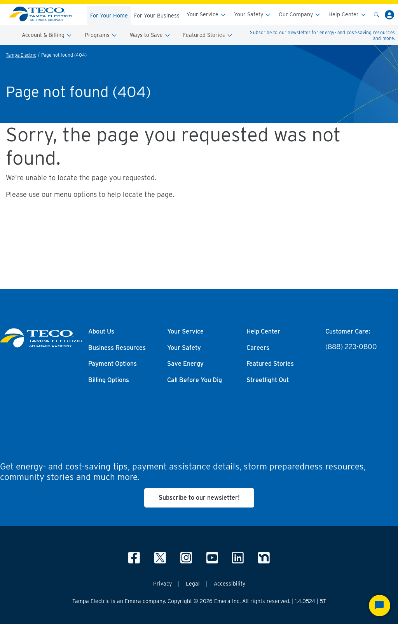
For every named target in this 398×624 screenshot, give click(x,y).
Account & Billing (47, 35)
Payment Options (112, 363)
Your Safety (252, 14)
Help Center (347, 14)
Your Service (206, 14)
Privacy (162, 584)
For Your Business (157, 15)
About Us (101, 331)
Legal (193, 584)
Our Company (300, 14)
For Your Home (109, 15)
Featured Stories (208, 35)
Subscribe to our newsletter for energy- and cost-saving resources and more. (322, 35)
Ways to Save (150, 35)
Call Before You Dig (194, 380)
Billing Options (108, 380)
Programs (101, 35)
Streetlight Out (267, 380)
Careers (257, 347)
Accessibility (229, 584)
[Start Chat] (379, 605)
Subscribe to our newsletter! (199, 497)
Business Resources (117, 347)
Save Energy (185, 363)
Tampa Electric (21, 55)
